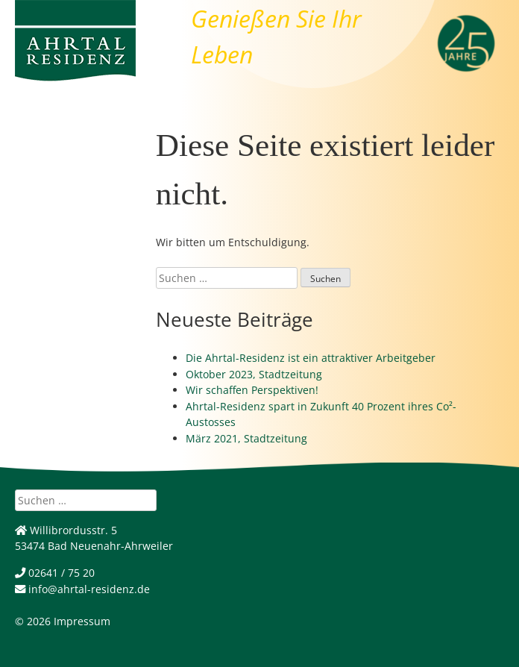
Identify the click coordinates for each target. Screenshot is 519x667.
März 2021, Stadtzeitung (246, 438)
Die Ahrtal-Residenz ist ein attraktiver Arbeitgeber (310, 358)
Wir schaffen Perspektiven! (252, 390)
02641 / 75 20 (55, 573)
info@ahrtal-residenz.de (82, 589)
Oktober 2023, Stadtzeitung (254, 374)
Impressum (82, 621)
